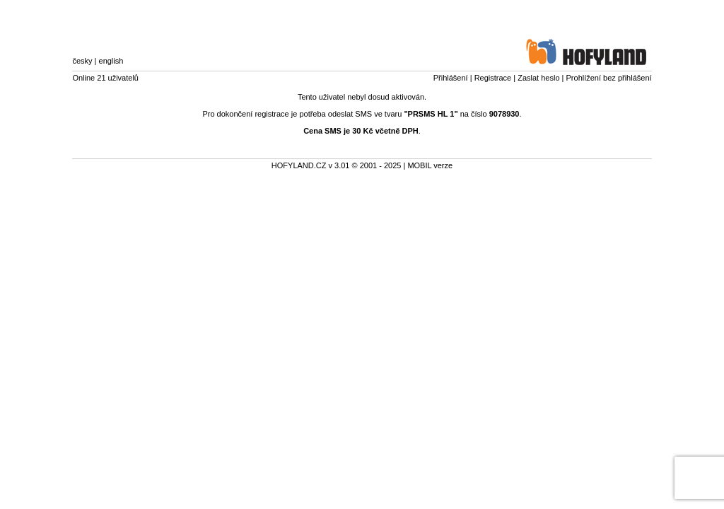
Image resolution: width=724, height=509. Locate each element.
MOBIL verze (429, 165)
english (111, 61)
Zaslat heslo (538, 78)
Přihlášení (450, 78)
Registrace (493, 78)
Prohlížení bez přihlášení (609, 78)
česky (82, 61)
